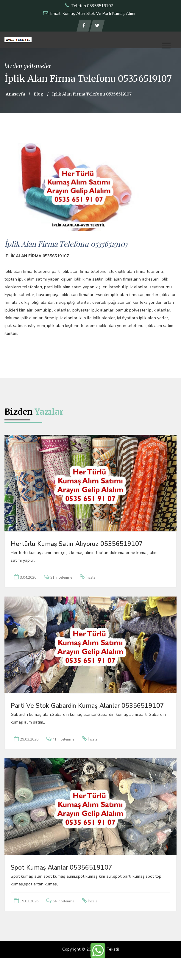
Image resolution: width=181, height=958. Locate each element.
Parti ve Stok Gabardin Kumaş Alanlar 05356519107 (87, 706)
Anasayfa (15, 94)
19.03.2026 (29, 901)
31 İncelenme (61, 577)
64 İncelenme (63, 901)
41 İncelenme (63, 739)
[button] (166, 45)
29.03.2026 (29, 739)
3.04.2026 (28, 577)
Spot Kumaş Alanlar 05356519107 (61, 867)
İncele (90, 577)
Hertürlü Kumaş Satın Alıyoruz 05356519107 (77, 544)
